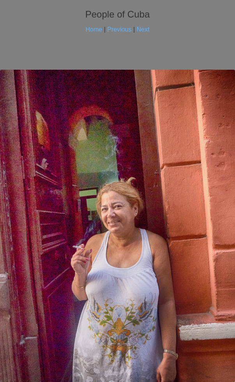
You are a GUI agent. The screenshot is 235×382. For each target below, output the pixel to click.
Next (143, 29)
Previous (119, 29)
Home (94, 29)
